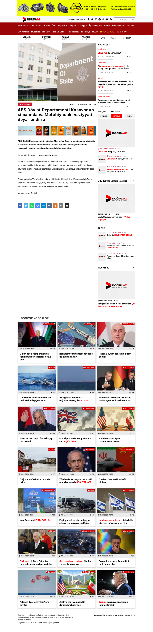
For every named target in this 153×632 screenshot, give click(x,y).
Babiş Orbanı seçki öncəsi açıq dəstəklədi (36, 440)
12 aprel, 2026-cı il (112, 53)
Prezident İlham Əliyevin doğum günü (120, 257)
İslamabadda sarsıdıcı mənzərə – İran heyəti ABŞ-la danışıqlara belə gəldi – (115, 84)
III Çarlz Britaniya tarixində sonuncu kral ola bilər (36, 562)
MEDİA (95, 32)
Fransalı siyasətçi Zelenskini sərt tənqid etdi (114, 562)
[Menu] (20, 19)
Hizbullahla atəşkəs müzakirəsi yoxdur (116, 521)
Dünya (72, 25)
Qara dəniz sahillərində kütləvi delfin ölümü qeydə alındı (36, 399)
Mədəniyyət (117, 25)
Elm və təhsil (23, 32)
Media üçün (130, 615)
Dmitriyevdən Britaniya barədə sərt (75, 440)
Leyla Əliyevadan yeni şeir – (114, 218)
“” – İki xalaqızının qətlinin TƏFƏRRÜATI (114, 67)
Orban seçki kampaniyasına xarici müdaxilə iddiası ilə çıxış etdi (114, 101)
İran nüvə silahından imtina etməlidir (113, 603)
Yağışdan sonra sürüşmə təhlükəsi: (116, 305)
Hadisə (107, 25)
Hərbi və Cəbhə (59, 32)
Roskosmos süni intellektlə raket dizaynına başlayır (76, 355)
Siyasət (61, 25)
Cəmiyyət (82, 25)
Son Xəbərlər (36, 25)
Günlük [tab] (103, 116)
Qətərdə (119, 235)
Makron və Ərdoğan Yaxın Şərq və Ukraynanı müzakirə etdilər (115, 399)
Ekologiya (85, 32)
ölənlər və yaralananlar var (75, 562)
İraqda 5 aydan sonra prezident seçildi (115, 355)
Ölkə (54, 25)
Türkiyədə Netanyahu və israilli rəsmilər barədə (75, 481)
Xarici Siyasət (104, 96)
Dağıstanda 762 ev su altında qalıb (35, 481)
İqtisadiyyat (94, 25)
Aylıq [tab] (129, 116)
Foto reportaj (73, 32)
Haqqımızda (111, 615)
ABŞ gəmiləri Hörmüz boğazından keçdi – (73, 399)
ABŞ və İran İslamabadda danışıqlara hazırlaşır (72, 603)
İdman (45, 32)
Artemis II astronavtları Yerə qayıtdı (34, 603)
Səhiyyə (130, 25)
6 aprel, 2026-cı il (119, 159)
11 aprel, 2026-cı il (111, 151)
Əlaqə (120, 615)
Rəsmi (47, 25)
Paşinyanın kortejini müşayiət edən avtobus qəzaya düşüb (74, 521)
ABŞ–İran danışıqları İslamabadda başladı (109, 440)
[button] (67, 205)
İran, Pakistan (35, 520)
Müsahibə (35, 32)
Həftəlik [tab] (116, 116)
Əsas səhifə (23, 25)
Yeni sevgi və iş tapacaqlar (120, 170)
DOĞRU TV (122, 32)
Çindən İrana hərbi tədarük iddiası (112, 481)
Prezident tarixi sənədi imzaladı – (120, 246)
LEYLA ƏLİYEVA (107, 32)
